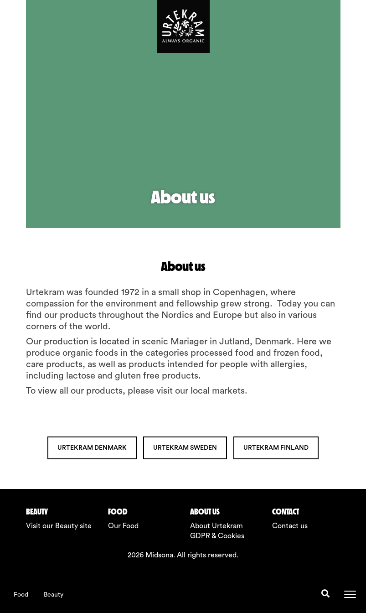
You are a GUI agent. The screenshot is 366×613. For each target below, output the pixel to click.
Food (21, 595)
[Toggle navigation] (350, 594)
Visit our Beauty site (59, 526)
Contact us (290, 526)
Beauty (53, 595)
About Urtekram (216, 526)
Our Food (123, 526)
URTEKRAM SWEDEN (185, 448)
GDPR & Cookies (217, 536)
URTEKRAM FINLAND (276, 448)
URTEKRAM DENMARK (92, 448)
